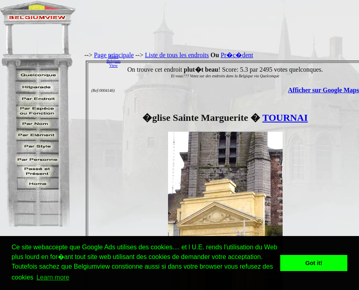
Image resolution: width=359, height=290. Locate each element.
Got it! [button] (314, 263)
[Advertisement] (242, 60)
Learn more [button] (53, 277)
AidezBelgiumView (113, 61)
